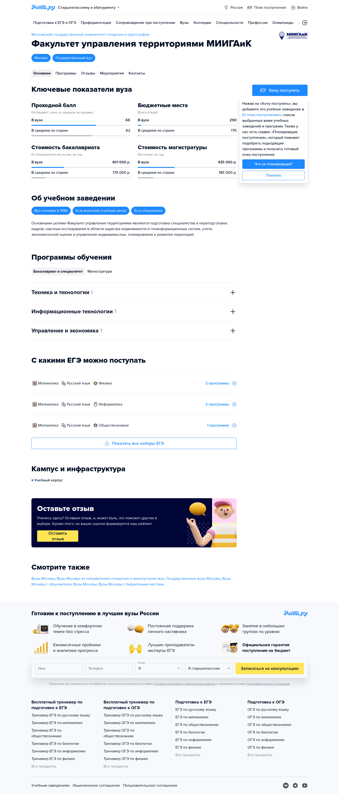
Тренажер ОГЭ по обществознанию (119, 733)
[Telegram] (295, 785)
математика (48, 383)
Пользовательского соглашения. (268, 683)
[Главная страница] (43, 7)
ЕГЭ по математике (192, 717)
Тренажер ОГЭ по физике (126, 758)
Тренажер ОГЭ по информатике (131, 751)
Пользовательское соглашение (150, 785)
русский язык (78, 383)
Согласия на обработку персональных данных (185, 683)
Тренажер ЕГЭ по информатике (58, 751)
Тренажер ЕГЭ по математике (57, 722)
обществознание (114, 425)
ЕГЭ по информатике (193, 739)
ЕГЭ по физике (188, 747)
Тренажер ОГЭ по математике (129, 722)
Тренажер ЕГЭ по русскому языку (60, 715)
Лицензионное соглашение (96, 785)
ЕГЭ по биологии (190, 732)
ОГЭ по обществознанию (269, 724)
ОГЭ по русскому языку (268, 709)
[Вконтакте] (286, 785)
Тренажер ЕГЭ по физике (53, 758)
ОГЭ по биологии (263, 732)
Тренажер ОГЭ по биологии (128, 743)
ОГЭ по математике (264, 717)
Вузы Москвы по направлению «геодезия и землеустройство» (111, 578)
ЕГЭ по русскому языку (195, 709)
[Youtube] (305, 785)
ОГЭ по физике (261, 747)
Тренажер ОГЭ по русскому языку (133, 715)
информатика (110, 404)
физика (105, 383)
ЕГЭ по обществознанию (196, 724)
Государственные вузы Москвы (193, 578)
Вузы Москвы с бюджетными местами (131, 584)
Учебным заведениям (50, 785)
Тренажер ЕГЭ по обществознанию (46, 733)
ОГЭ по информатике (266, 739)
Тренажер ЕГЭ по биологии (55, 743)
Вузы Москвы (43, 578)
